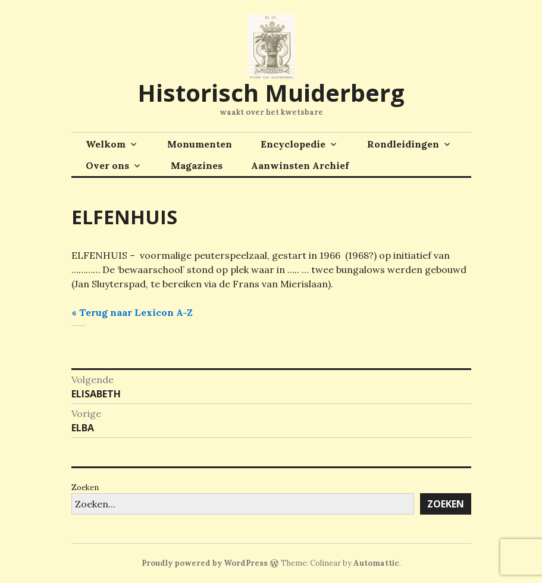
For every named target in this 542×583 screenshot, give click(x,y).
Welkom (106, 144)
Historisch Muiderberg (271, 92)
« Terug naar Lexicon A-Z (132, 312)
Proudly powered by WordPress (205, 563)
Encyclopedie (293, 144)
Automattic (376, 563)
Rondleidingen (403, 144)
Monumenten (199, 144)
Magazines (197, 165)
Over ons (107, 165)
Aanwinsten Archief (300, 165)
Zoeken (85, 487)
